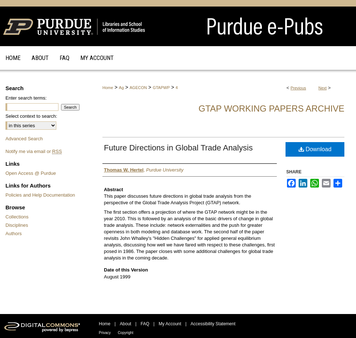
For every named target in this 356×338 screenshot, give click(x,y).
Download (315, 149)
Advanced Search (24, 138)
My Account (170, 323)
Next (323, 88)
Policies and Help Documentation (40, 195)
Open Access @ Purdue (30, 173)
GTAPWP (161, 87)
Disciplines (16, 225)
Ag (121, 87)
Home (107, 87)
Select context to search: (31, 116)
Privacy (105, 333)
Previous (298, 88)
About (125, 323)
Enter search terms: (25, 98)
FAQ (145, 323)
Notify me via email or (33, 151)
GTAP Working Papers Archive (271, 108)
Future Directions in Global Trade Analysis (178, 147)
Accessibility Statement (213, 323)
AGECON (138, 87)
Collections (17, 217)
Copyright (125, 333)
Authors (13, 233)
